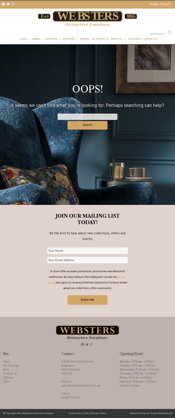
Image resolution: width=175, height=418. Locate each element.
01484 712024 (160, 5)
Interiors (70, 39)
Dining (38, 39)
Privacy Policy (99, 413)
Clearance (134, 39)
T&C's (87, 413)
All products (100, 39)
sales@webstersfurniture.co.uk (80, 386)
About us (118, 39)
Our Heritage (11, 366)
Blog (6, 370)
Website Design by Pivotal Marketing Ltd (151, 413)
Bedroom (53, 39)
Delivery (8, 378)
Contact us (150, 39)
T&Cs (6, 382)
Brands (85, 39)
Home (6, 362)
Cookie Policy (76, 413)
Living (25, 39)
